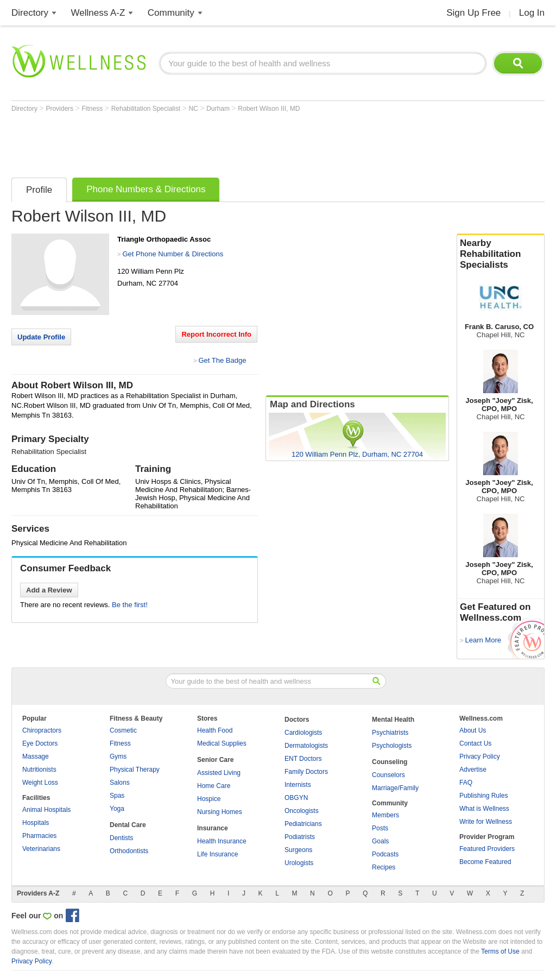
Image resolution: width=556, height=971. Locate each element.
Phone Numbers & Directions (145, 189)
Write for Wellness (485, 821)
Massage (35, 756)
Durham (218, 108)
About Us (472, 730)
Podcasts (385, 854)
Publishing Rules (483, 795)
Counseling (389, 762)
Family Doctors (306, 771)
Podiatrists (300, 837)
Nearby (500, 254)
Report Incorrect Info (216, 334)
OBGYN (296, 798)
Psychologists (392, 745)
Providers (60, 108)
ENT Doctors (303, 758)
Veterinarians (41, 849)
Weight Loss (40, 782)
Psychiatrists (390, 732)
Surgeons (298, 850)
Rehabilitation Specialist (146, 108)
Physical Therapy (135, 769)
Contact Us (475, 743)
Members (385, 815)
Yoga (117, 808)
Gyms (118, 756)
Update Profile (41, 337)
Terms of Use (500, 951)
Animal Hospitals (46, 810)
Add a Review (49, 590)
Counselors (388, 775)
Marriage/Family (395, 788)
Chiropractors (41, 730)
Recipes (383, 867)
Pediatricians (303, 824)
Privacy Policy (479, 756)
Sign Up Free (473, 13)
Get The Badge (222, 360)
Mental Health (393, 719)
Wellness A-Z (98, 13)
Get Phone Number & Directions (172, 254)
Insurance (212, 828)
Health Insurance (222, 841)
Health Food (214, 730)
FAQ (465, 782)
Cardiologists (303, 732)
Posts (380, 828)
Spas (117, 795)
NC (194, 108)
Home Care (213, 786)
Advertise (472, 769)
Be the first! (130, 605)
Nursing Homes (219, 812)
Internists (298, 785)
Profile (39, 190)
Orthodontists (129, 851)
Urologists (299, 863)
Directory (29, 13)
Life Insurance (217, 854)
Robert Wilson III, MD (269, 108)
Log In (532, 13)
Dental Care (128, 825)
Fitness (93, 108)
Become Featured (485, 862)
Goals (380, 841)
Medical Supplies (222, 743)
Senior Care (215, 760)
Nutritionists (39, 769)
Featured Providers (487, 849)
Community (171, 13)
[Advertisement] (209, 142)
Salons (120, 782)
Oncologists (302, 811)
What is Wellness (484, 808)
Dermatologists (306, 745)
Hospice (208, 799)
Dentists (121, 838)
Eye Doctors (40, 743)
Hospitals (35, 823)
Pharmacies (39, 836)
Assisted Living (219, 773)
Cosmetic (123, 730)
